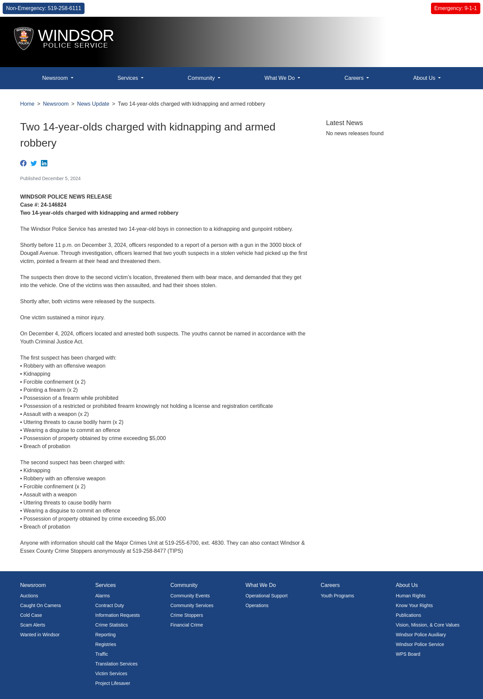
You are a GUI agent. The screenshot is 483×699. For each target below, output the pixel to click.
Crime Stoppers (186, 615)
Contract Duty (109, 605)
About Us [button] (425, 78)
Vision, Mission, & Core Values (428, 625)
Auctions (29, 595)
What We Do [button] (281, 78)
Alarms (102, 595)
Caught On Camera (40, 605)
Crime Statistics (111, 625)
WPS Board (408, 654)
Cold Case (31, 615)
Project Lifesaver (112, 683)
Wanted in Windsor (40, 634)
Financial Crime (186, 625)
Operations (257, 605)
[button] (463, 29)
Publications (408, 615)
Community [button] (202, 78)
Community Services (191, 605)
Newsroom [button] (55, 78)
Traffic (101, 654)
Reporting (105, 634)
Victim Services (111, 673)
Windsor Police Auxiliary (421, 634)
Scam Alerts (32, 625)
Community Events (190, 595)
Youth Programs (337, 595)
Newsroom (55, 104)
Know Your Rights (414, 605)
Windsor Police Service (420, 644)
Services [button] (128, 78)
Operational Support (266, 595)
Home (27, 104)
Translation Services (116, 663)
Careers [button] (354, 78)
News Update (93, 104)
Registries (105, 644)
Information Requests (117, 615)
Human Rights (411, 595)
